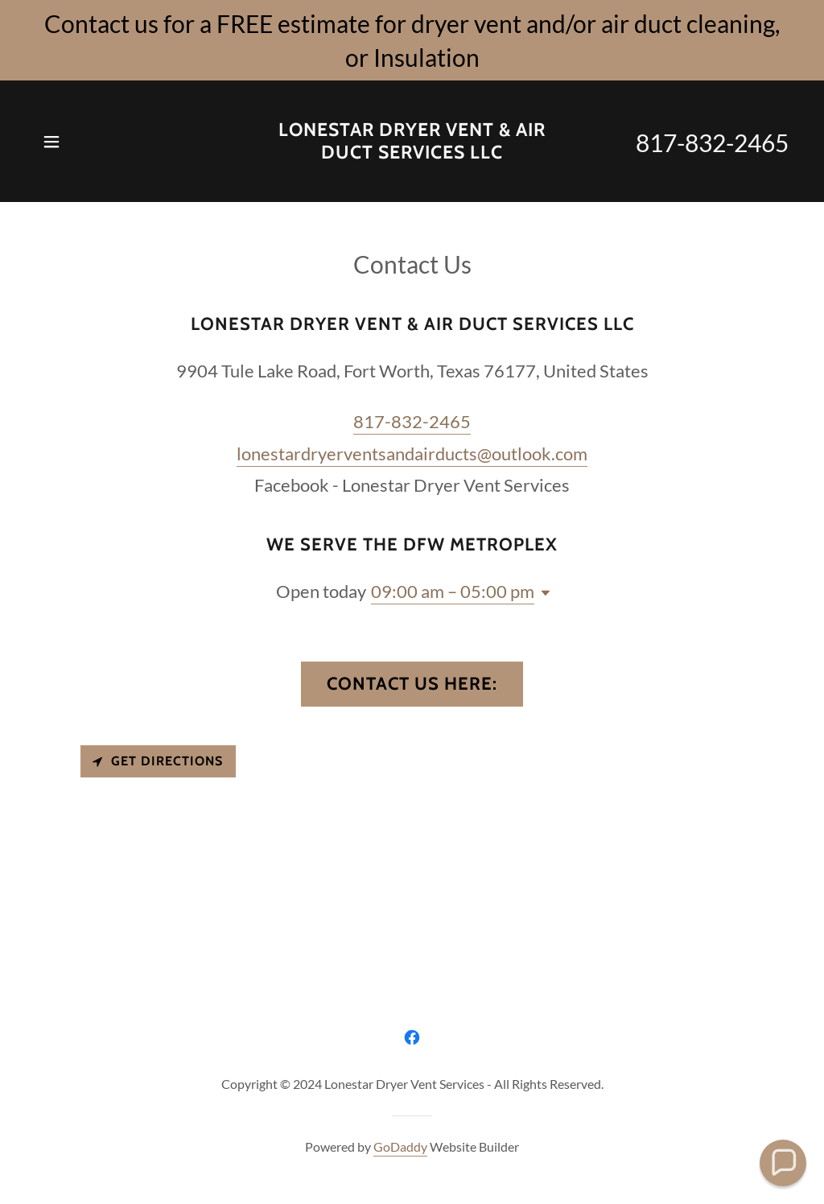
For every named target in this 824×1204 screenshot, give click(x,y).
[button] (51, 142)
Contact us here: (412, 684)
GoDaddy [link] (400, 1146)
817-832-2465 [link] (712, 142)
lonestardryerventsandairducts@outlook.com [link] (412, 453)
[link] (412, 153)
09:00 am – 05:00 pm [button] (452, 591)
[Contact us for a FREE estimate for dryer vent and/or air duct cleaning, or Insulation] (412, 40)
